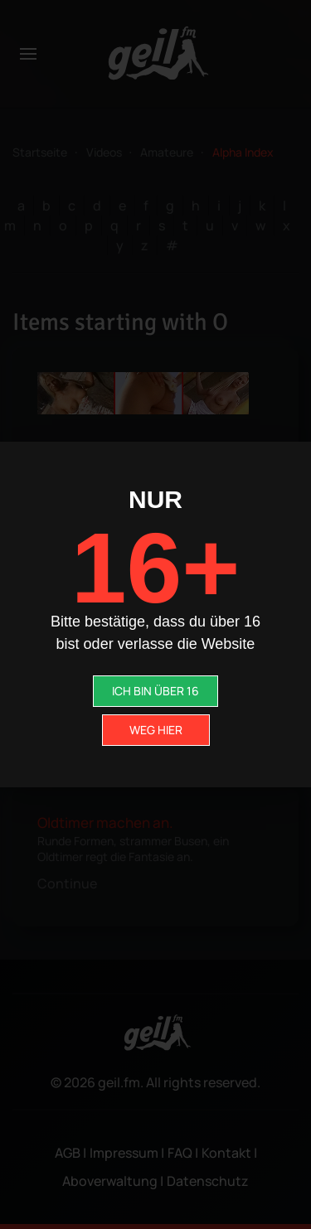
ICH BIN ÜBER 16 (155, 691)
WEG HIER (155, 730)
